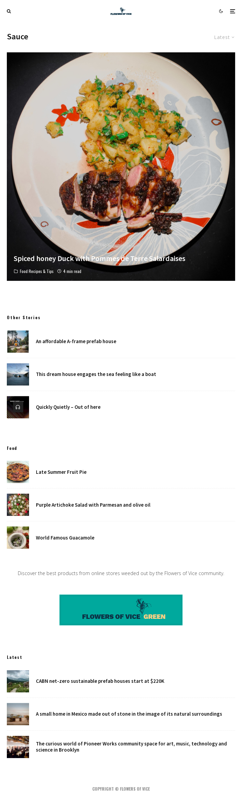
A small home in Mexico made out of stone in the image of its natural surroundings (129, 714)
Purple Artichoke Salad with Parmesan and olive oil (93, 505)
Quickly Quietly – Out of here (68, 407)
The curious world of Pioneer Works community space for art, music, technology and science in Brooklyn (131, 747)
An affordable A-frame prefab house (76, 341)
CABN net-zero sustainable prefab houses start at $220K (100, 681)
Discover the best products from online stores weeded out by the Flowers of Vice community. (121, 573)
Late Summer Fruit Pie (61, 472)
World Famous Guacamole (65, 538)
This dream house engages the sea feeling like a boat (96, 374)
